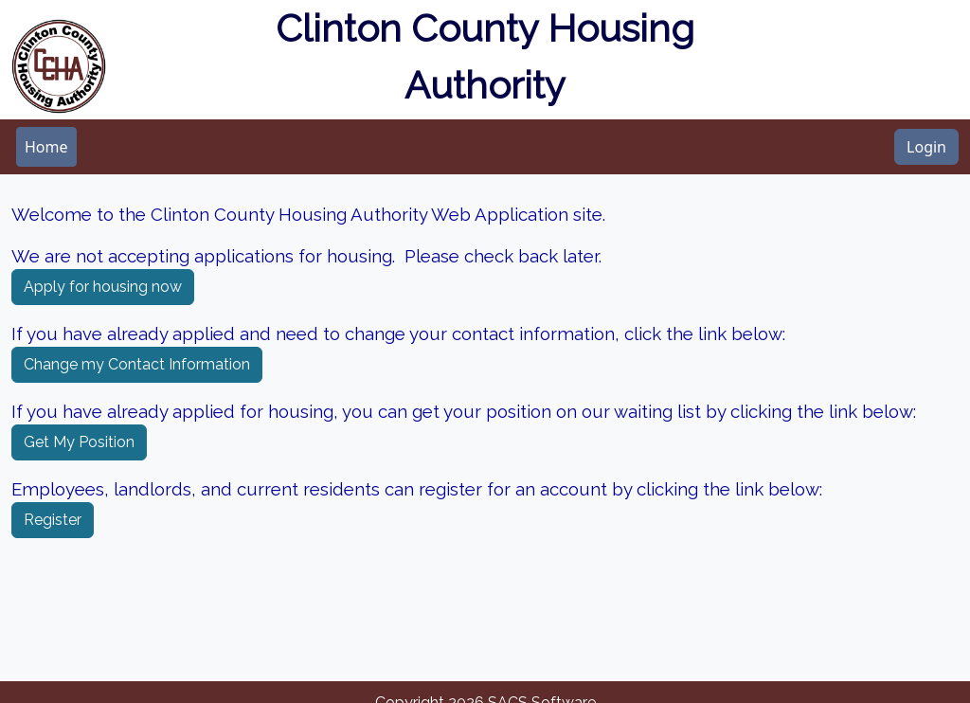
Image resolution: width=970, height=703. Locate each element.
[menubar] (46, 147)
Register (52, 520)
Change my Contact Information (137, 364)
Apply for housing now (103, 287)
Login (926, 146)
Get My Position (79, 442)
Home (46, 146)
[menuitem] (46, 147)
